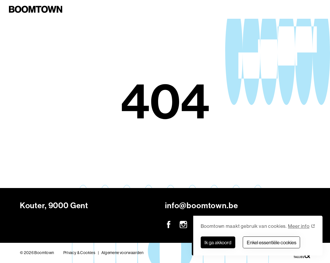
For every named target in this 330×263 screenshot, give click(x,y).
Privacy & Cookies (79, 252)
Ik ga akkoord (217, 242)
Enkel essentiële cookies (271, 242)
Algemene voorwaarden (122, 252)
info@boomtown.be (201, 205)
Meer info (299, 226)
